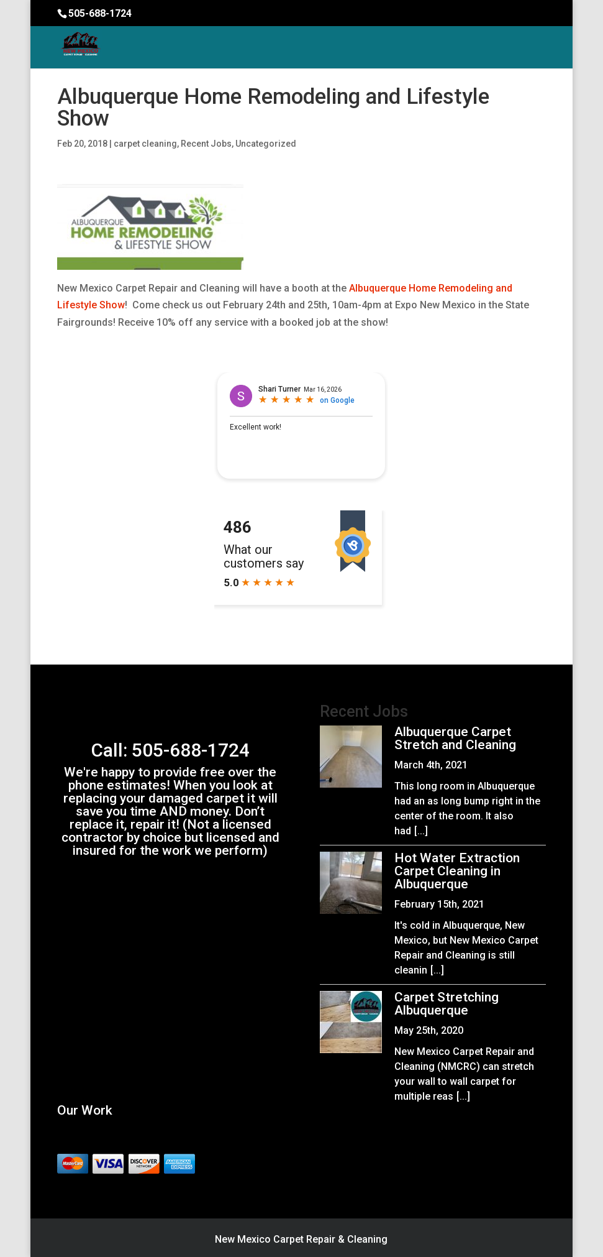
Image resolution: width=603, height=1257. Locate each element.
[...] (421, 831)
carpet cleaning (145, 144)
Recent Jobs (206, 144)
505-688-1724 (100, 13)
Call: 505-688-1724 (170, 750)
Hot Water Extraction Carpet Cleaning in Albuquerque (457, 870)
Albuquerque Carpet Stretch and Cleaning (455, 738)
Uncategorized (265, 144)
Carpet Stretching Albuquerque (446, 1004)
